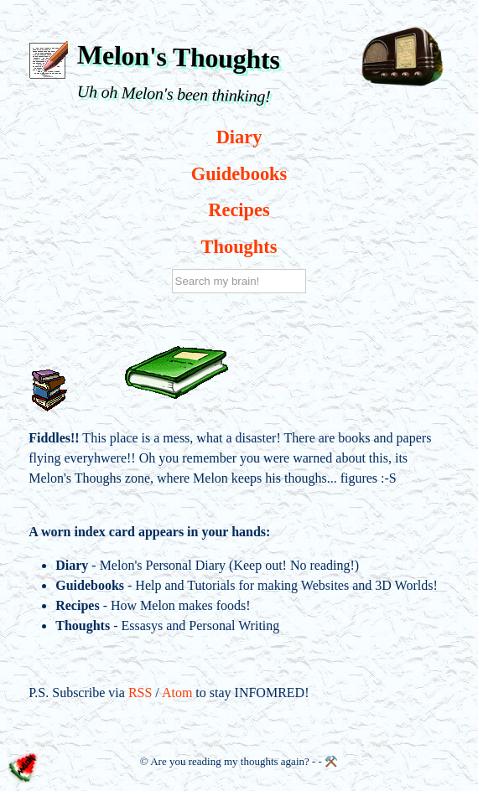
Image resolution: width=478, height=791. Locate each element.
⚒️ (331, 761)
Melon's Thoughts (179, 57)
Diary (239, 137)
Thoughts (239, 246)
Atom (177, 692)
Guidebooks (239, 173)
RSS (140, 692)
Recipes (238, 209)
